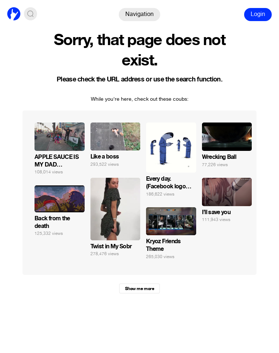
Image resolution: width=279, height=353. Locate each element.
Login (258, 14)
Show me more (139, 289)
